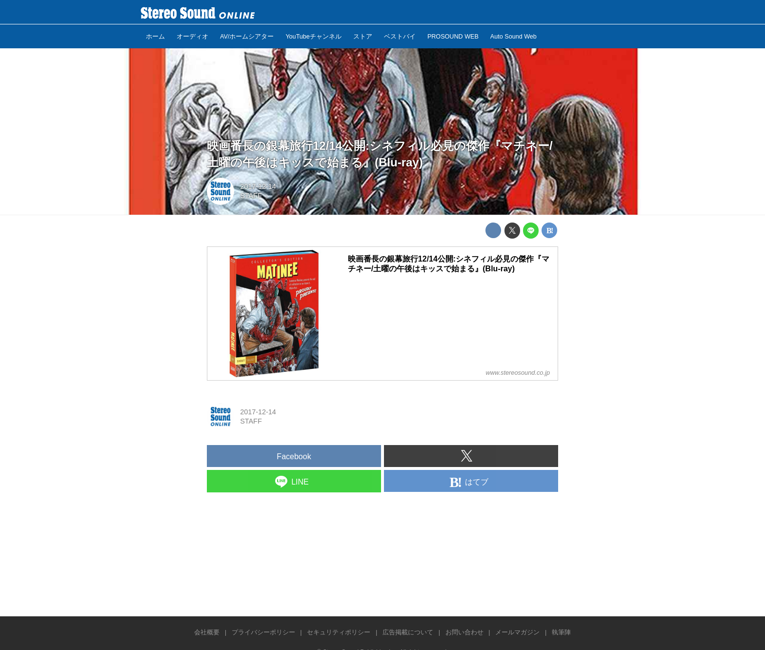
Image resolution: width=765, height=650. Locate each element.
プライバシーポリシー (263, 632)
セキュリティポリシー (338, 632)
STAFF (251, 196)
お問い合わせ (464, 632)
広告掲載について (407, 632)
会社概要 (207, 632)
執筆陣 (561, 632)
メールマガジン (517, 632)
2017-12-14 (258, 186)
